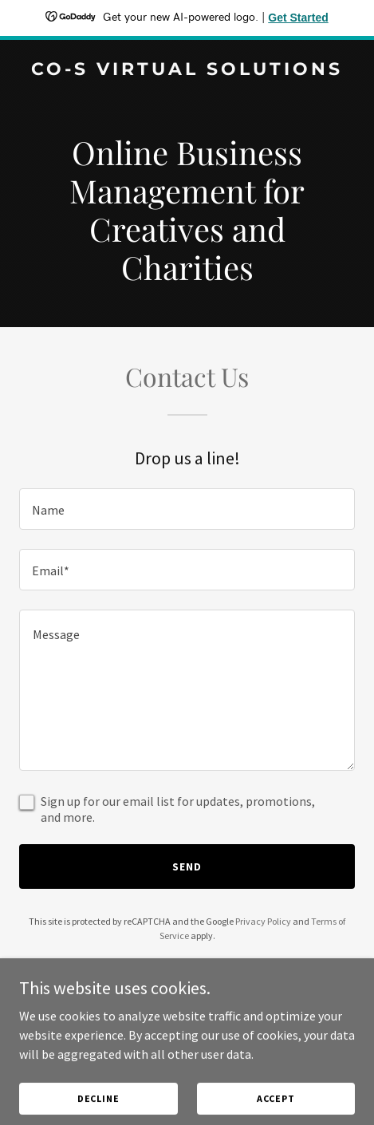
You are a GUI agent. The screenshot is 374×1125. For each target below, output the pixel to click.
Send (187, 866)
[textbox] (187, 509)
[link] (187, 70)
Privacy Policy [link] (263, 921)
